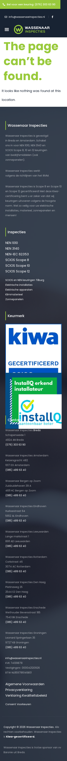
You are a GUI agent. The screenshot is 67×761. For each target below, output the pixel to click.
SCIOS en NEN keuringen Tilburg (24, 280)
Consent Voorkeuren (18, 704)
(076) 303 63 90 (15, 444)
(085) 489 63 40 (15, 470)
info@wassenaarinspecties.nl (23, 658)
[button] (6, 29)
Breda (37, 430)
